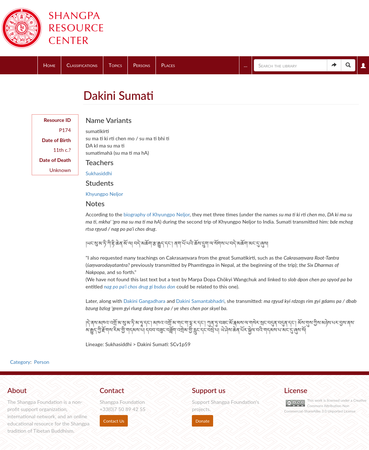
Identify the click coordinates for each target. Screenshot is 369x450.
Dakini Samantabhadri (200, 301)
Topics (115, 65)
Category (20, 362)
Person (41, 362)
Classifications (82, 65)
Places (168, 65)
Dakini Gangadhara (144, 301)
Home (49, 65)
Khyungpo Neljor (104, 194)
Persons (141, 65)
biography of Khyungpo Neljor (156, 214)
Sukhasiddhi (99, 173)
